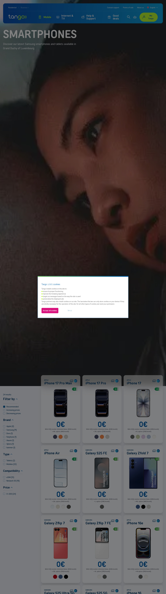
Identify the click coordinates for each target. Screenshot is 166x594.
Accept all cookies (50, 299)
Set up (70, 299)
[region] (83, 285)
